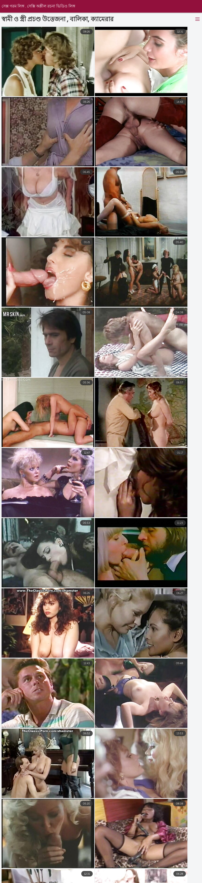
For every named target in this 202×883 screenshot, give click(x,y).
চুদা (68, 877)
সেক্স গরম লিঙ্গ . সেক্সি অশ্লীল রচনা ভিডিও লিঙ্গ (39, 6)
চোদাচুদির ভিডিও (127, 877)
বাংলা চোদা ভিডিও (93, 877)
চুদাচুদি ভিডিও (157, 877)
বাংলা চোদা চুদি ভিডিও (15, 877)
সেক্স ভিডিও (48, 877)
